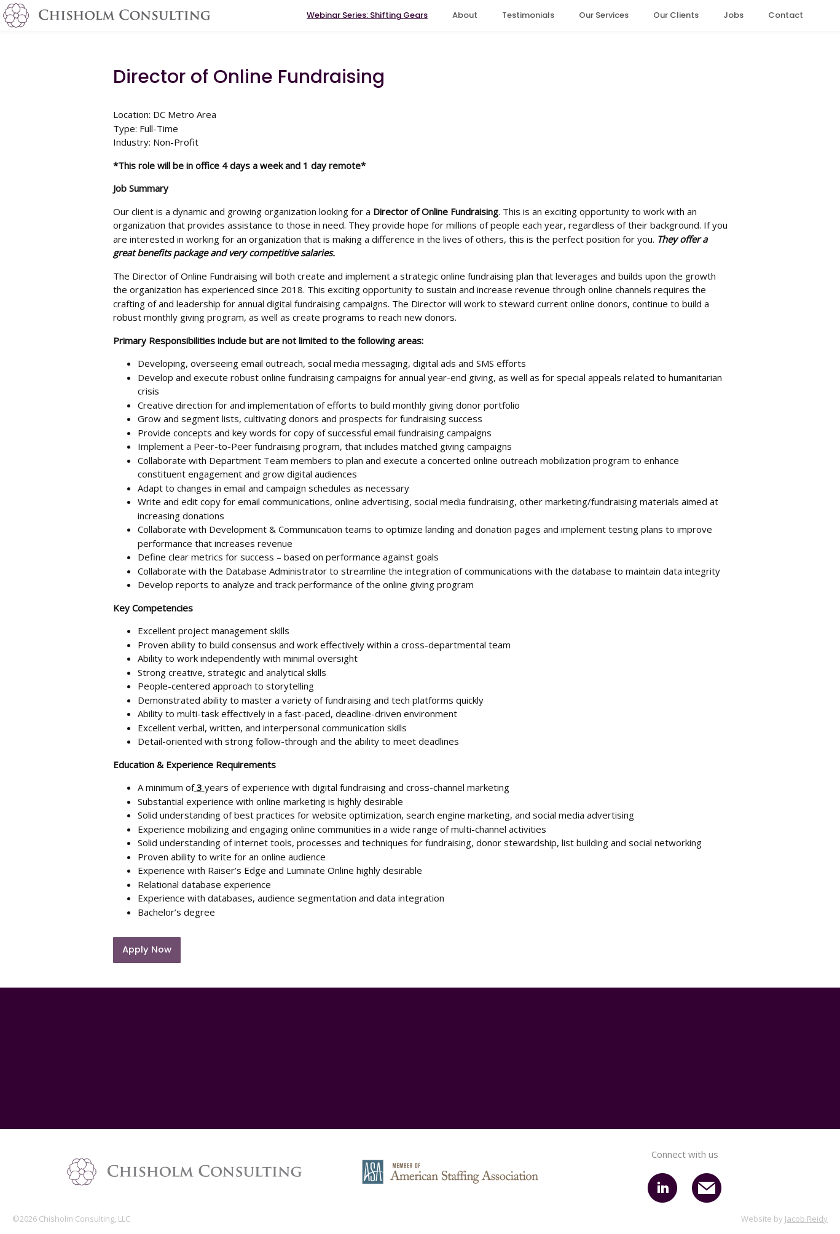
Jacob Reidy (806, 1219)
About (464, 15)
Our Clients (676, 15)
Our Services (604, 15)
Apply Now (146, 949)
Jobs (733, 15)
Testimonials (528, 15)
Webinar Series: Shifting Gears (367, 15)
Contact (785, 15)
